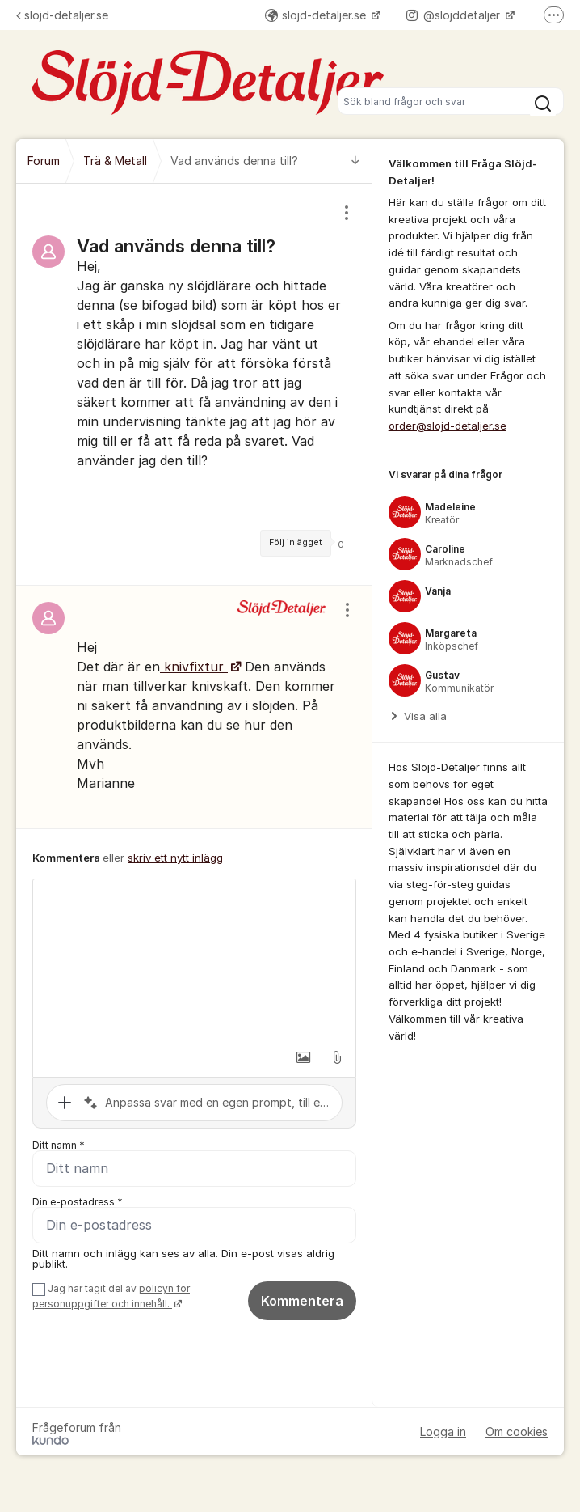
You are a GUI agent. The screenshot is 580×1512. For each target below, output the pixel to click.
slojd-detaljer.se (62, 15)
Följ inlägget (295, 542)
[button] (303, 1057)
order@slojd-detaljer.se (447, 425)
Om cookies (516, 1431)
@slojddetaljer (454, 15)
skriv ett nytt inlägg (175, 857)
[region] (194, 384)
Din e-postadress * (77, 1202)
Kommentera (302, 1301)
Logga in (443, 1431)
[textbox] (194, 960)
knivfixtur (194, 667)
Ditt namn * (58, 1145)
